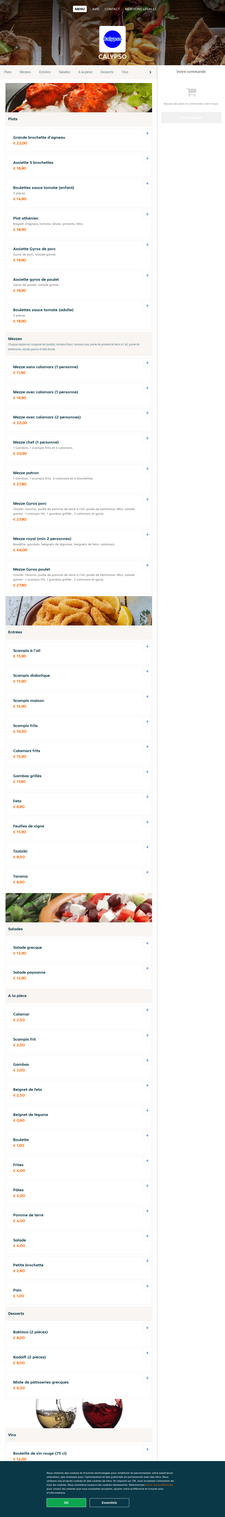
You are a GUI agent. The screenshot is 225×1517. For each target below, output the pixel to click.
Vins (125, 72)
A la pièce (85, 72)
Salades (64, 72)
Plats (7, 72)
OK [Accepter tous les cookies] (66, 1502)
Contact (112, 9)
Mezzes (25, 72)
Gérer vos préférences (159, 1484)
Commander (191, 117)
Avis (95, 9)
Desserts (107, 72)
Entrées (45, 72)
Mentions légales (141, 9)
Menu (80, 9)
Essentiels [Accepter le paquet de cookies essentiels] (109, 1502)
